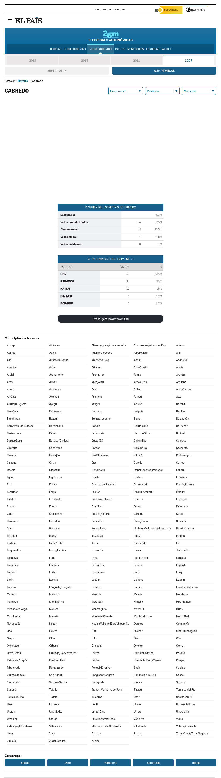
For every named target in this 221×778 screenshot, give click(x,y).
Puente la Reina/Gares (147, 661)
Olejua (11, 639)
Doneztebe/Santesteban (148, 470)
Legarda (181, 565)
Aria (94, 390)
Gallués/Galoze (101, 514)
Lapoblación (141, 558)
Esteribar (12, 492)
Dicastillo (54, 470)
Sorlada (181, 683)
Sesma (138, 683)
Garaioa (138, 514)
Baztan (53, 419)
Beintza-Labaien (101, 419)
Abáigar (11, 346)
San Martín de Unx (145, 675)
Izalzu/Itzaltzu (57, 551)
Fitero (52, 507)
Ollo (94, 639)
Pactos (120, 49)
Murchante (13, 617)
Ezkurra (138, 499)
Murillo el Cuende (102, 617)
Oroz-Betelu (14, 653)
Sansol (180, 675)
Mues (179, 609)
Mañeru (11, 595)
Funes (137, 507)
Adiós (52, 353)
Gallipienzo (55, 514)
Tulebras (97, 697)
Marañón (54, 595)
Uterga (53, 719)
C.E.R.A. (138, 455)
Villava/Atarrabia (186, 726)
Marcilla (96, 595)
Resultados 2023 (75, 49)
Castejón (54, 455)
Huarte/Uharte (185, 529)
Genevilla (97, 521)
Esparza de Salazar (103, 485)
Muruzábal (182, 617)
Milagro (138, 602)
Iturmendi (139, 543)
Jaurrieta (97, 551)
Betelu (53, 434)
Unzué (137, 704)
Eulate (10, 499)
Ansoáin (12, 368)
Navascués (13, 624)
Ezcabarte (55, 499)
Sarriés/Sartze (58, 683)
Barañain (12, 412)
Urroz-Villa (182, 712)
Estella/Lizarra (185, 485)
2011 (136, 61)
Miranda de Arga (17, 609)
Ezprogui (181, 499)
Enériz (95, 477)
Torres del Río (15, 697)
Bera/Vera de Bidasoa (20, 426)
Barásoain (55, 412)
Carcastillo (140, 448)
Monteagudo (99, 609)
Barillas (180, 412)
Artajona (97, 397)
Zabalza (96, 734)
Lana (52, 558)
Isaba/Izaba (56, 543)
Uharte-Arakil (184, 697)
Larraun (54, 565)
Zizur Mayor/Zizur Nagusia (192, 734)
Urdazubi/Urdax (185, 704)
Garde (179, 514)
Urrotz (137, 712)
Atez (179, 397)
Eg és (10, 477)
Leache (138, 565)
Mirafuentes (183, 602)
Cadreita (12, 448)
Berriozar (182, 426)
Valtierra (139, 719)
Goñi (9, 529)
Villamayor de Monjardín (106, 726)
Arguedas (55, 390)
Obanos (138, 624)
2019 (32, 61)
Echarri (180, 470)
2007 (188, 61)
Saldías (180, 668)
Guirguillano (99, 529)
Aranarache (56, 375)
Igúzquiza (97, 536)
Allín (178, 353)
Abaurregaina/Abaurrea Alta (109, 346)
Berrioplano (141, 426)
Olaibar (138, 631)
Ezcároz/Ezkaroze (102, 499)
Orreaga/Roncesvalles (62, 653)
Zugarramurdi (57, 741)
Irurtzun (11, 543)
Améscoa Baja (100, 360)
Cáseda (11, 455)
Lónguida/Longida (60, 587)
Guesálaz (54, 529)
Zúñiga (96, 741)
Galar (10, 514)
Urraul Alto (55, 712)
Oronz (179, 646)
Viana (179, 719)
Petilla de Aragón (17, 661)
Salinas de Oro (16, 675)
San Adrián (56, 675)
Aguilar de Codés (102, 353)
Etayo (52, 492)
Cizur (95, 463)
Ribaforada (13, 668)
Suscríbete (172, 10)
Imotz (137, 536)
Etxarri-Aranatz (143, 492)
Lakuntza (12, 558)
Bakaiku (181, 404)
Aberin (180, 346)
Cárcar (96, 448)
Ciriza (52, 463)
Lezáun (96, 580)
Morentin (139, 609)
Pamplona (110, 763)
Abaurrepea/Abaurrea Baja (150, 346)
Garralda (54, 521)
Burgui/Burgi (14, 441)
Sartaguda (98, 683)
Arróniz (11, 397)
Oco (9, 631)
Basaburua (13, 419)
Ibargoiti (12, 536)
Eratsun (138, 477)
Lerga (179, 573)
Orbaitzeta (13, 646)
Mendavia (182, 595)
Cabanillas (140, 441)
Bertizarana (14, 434)
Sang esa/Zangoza (103, 675)
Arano (137, 375)
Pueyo (180, 661)
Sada (137, 668)
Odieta (53, 631)
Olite (52, 639)
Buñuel (180, 434)
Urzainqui (12, 719)
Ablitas (11, 353)
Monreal (54, 609)
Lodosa (11, 587)
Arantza (181, 375)
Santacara (13, 683)
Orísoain (97, 646)
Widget (166, 49)
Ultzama (54, 704)
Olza (179, 639)
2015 (84, 61)
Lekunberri (98, 573)
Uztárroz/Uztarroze (103, 719)
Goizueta (181, 521)
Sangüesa (153, 763)
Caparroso (55, 448)
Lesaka (53, 580)
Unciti (95, 704)
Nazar (53, 624)
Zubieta (11, 741)
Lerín (10, 580)
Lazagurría (98, 565)
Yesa (52, 734)
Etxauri (180, 492)
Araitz (179, 368)
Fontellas (97, 507)
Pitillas (95, 661)
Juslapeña (182, 551)
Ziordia (138, 734)
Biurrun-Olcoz (142, 434)
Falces (11, 507)
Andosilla (181, 360)
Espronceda (141, 485)
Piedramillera (57, 661)
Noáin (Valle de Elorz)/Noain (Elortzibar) (110, 624)
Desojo (11, 470)
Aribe (137, 390)
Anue (52, 368)
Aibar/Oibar (141, 353)
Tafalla (53, 690)
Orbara (53, 646)
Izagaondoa (14, 551)
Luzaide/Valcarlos (187, 587)
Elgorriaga (55, 477)
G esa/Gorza (141, 521)
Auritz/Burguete (16, 404)
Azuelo (138, 404)
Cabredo (181, 441)
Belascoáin (182, 419)
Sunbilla (12, 690)
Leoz (137, 573)
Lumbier (97, 587)
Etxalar (96, 492)
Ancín (137, 360)
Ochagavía (182, 624)
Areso (10, 390)
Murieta (53, 617)
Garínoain (13, 521)
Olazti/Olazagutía (186, 631)
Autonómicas (164, 71)
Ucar (137, 697)
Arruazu (54, 397)
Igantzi (53, 536)
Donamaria (98, 470)
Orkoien (138, 646)
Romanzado (56, 668)
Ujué (9, 704)
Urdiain (11, 712)
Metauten (97, 602)
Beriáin (96, 426)
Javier (137, 551)
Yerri (10, 734)
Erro (9, 485)
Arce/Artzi (98, 382)
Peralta (180, 653)
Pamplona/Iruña (143, 653)
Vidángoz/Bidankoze (19, 726)
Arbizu (53, 382)
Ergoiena (181, 477)
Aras (10, 382)
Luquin (138, 587)
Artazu (138, 397)
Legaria (11, 573)
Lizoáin (180, 580)
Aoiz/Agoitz (140, 368)
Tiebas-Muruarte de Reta (107, 690)
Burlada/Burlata (59, 441)
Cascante (182, 448)
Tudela (53, 697)
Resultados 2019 (101, 49)
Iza (178, 543)
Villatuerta (140, 726)
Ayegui (53, 404)
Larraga (181, 558)
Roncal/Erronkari (102, 668)
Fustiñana (182, 507)
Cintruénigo (183, 455)
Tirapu (138, 690)
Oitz (94, 631)
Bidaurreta (98, 434)
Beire (137, 419)
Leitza (53, 573)
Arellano (181, 382)
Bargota (139, 412)
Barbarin (97, 412)
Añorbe (96, 368)
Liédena (139, 580)
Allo (9, 360)
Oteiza (95, 653)
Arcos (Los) (141, 382)
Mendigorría (56, 602)
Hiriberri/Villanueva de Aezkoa (152, 529)
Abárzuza (55, 346)
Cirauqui (12, 463)
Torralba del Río (185, 690)
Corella (138, 463)
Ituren (95, 543)
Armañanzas (183, 390)
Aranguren (98, 375)
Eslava (53, 485)
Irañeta (180, 536)
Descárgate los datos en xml (111, 319)
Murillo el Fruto (143, 617)
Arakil (10, 375)
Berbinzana (56, 426)
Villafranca (55, 726)
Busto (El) (97, 441)
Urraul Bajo (98, 712)
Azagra (96, 404)
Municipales (56, 71)
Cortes (180, 463)
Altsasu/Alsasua (58, 360)
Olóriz (137, 639)
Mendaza (12, 602)
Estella (25, 763)
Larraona (12, 565)
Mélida (138, 595)
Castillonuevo (100, 455)
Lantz (95, 558)
